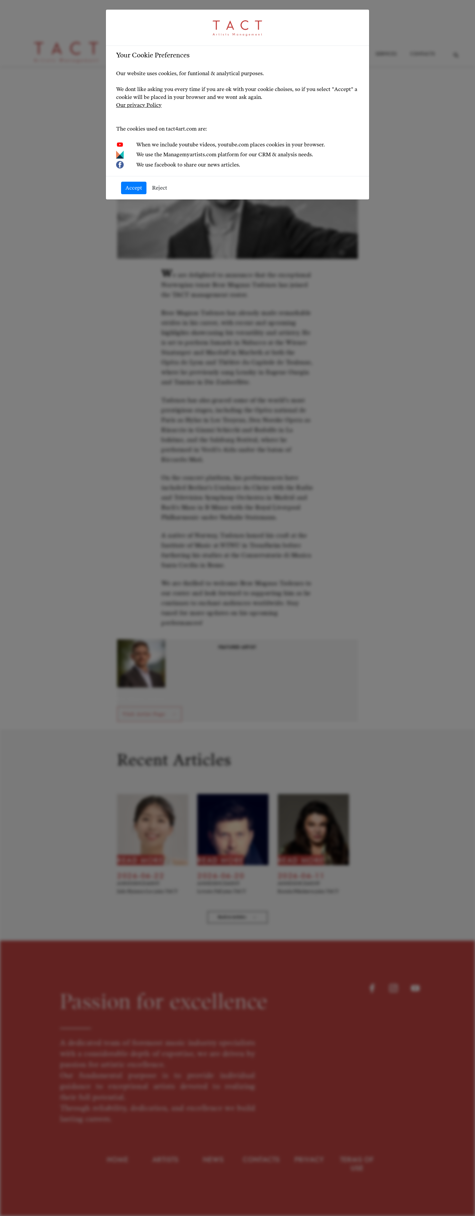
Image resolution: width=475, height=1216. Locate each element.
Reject (159, 188)
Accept (133, 188)
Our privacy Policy (139, 105)
